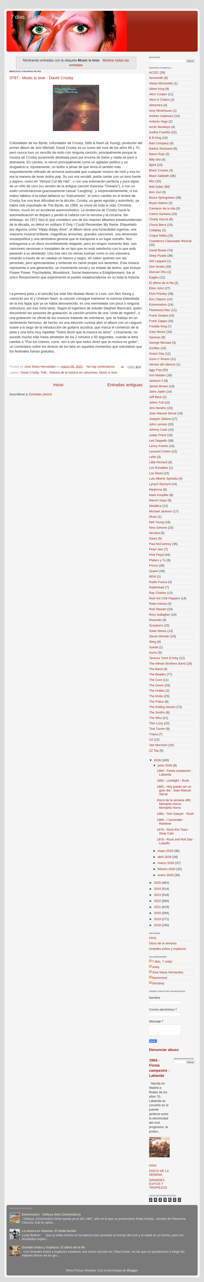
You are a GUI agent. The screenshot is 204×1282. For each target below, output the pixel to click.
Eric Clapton (157, 299)
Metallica (155, 506)
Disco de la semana (163, 943)
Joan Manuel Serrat (162, 413)
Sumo (153, 652)
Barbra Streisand (161, 148)
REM (152, 576)
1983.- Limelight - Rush (173, 780)
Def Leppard (157, 261)
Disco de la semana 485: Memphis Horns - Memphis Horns (174, 803)
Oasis (153, 538)
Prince (153, 565)
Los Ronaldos (158, 468)
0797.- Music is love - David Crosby (41, 78)
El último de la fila (161, 283)
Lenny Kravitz (158, 446)
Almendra (155, 105)
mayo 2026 (166, 851)
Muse (153, 516)
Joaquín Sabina (160, 419)
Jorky (156, 967)
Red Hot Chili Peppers (164, 598)
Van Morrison (158, 745)
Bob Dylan (156, 186)
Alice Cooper (158, 94)
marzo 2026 (166, 863)
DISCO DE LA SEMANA (159, 1172)
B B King (155, 138)
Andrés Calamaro (161, 116)
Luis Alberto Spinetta (163, 478)
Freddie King (158, 326)
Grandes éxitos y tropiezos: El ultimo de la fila (53, 1247)
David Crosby (29, 372)
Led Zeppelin (158, 440)
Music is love (108, 372)
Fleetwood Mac (159, 310)
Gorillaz (154, 348)
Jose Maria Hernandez (167, 972)
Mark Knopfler (159, 495)
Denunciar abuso (164, 1050)
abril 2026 (165, 857)
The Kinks (156, 696)
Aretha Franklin (159, 132)
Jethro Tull (156, 402)
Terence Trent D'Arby (163, 658)
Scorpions (156, 625)
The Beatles (157, 674)
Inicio (58, 384)
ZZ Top (154, 750)
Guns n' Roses (159, 359)
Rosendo (155, 620)
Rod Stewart (157, 609)
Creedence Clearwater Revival (170, 241)
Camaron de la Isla (162, 208)
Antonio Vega (158, 121)
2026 (158, 760)
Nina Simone (158, 527)
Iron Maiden (157, 375)
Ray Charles (157, 593)
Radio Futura (158, 582)
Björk (152, 165)
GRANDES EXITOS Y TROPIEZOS (158, 1183)
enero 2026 (166, 875)
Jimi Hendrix (157, 408)
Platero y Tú (157, 560)
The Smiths (157, 712)
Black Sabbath (159, 176)
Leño (152, 457)
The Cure (155, 680)
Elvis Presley (158, 294)
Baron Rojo (157, 154)
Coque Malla (158, 235)
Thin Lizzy (156, 723)
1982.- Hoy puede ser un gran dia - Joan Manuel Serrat (174, 790)
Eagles (154, 277)
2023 (158, 895)
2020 (158, 913)
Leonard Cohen (160, 451)
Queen (154, 571)
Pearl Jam (156, 549)
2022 (158, 901)
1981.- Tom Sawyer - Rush (175, 814)
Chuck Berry (157, 225)
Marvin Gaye (158, 500)
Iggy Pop (155, 370)
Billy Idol (155, 159)
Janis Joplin (157, 391)
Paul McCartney (160, 544)
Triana (153, 734)
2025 (158, 882)
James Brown (158, 386)
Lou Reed (156, 473)
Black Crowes (158, 170)
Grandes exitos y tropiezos (167, 949)
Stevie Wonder (159, 636)
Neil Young (156, 522)
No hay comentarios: (101, 366)
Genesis (155, 337)
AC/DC (154, 72)
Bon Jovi (155, 192)
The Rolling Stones (162, 707)
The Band (156, 669)
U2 (151, 739)
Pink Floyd (156, 555)
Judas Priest (157, 435)
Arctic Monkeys (159, 127)
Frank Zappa (158, 321)
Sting (152, 642)
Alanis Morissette (161, 83)
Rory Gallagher (159, 614)
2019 (158, 919)
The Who (155, 718)
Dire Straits (157, 266)
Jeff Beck (155, 397)
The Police (156, 701)
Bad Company (159, 143)
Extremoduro (158, 304)
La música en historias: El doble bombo (49, 1231)
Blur (152, 181)
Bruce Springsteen (162, 197)
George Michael (160, 342)
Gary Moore (157, 332)
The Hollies (157, 690)
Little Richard (158, 462)
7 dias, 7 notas (28, 17)
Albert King (156, 89)
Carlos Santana (160, 214)
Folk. (44, 372)
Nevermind (159, 978)
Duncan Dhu (158, 272)
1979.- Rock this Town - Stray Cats (173, 831)
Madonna (155, 489)
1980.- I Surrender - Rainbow (170, 821)
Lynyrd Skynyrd (160, 484)
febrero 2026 (167, 869)
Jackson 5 (156, 381)
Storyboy (158, 983)
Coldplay (155, 230)
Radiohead (156, 587)
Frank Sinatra (158, 315)
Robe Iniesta (158, 603)
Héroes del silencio (162, 364)
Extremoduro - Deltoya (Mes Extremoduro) (51, 1214)
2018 (158, 925)
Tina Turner (157, 729)
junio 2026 (165, 765)
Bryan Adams (158, 203)
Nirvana (154, 533)
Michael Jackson (160, 511)
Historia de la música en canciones (73, 372)
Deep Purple (158, 255)
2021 (158, 907)
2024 (158, 889)
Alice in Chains (159, 99)
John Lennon (158, 424)
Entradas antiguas (125, 384)
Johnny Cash (158, 429)
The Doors (156, 685)
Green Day (156, 353)
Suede (153, 647)
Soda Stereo (158, 631)
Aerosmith (156, 78)
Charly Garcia (158, 219)
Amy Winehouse (160, 110)
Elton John (156, 288)
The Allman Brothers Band (167, 663)
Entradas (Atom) (40, 394)
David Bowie (158, 250)
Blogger (132, 1270)
